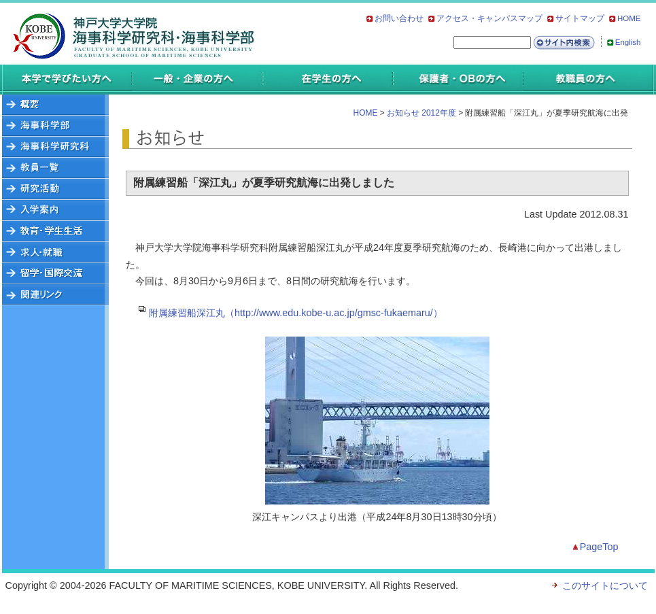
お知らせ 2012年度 (421, 113)
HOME (629, 18)
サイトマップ (579, 18)
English (628, 42)
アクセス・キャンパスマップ (489, 18)
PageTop (599, 546)
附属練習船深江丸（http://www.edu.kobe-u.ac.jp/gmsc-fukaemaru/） (296, 312)
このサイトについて (605, 585)
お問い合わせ (399, 18)
